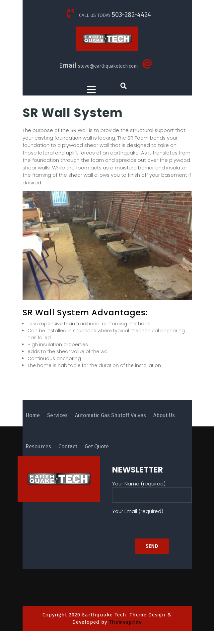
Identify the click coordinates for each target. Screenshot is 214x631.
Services (57, 415)
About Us (164, 415)
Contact (67, 446)
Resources (38, 446)
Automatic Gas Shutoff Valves (110, 415)
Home (33, 415)
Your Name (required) (152, 489)
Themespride (124, 622)
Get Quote (97, 446)
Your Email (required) (152, 517)
